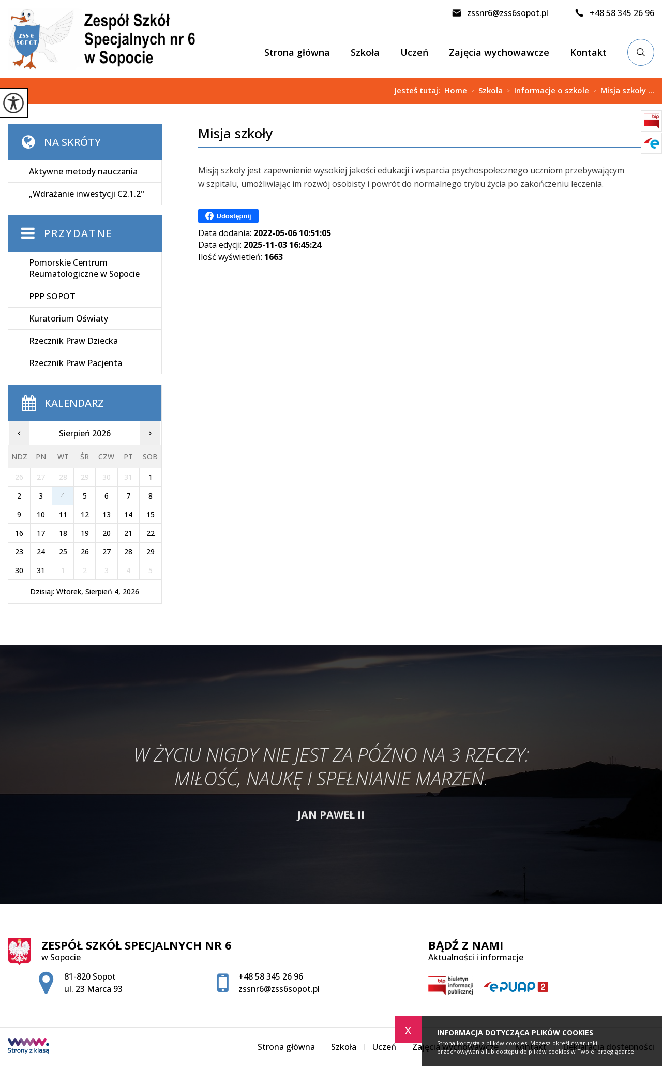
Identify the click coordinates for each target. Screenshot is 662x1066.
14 (128, 514)
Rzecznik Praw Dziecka (73, 340)
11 (63, 514)
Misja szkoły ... (621, 90)
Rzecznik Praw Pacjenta (75, 363)
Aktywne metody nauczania (83, 171)
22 (150, 533)
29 (150, 552)
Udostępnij (228, 216)
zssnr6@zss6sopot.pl (500, 13)
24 (41, 552)
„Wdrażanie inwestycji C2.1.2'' (87, 193)
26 (85, 552)
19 (85, 533)
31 (41, 570)
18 (63, 533)
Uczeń (414, 52)
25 (63, 552)
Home (455, 90)
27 (106, 552)
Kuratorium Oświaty (68, 318)
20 (106, 533)
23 (19, 552)
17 (41, 533)
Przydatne (78, 233)
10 (41, 514)
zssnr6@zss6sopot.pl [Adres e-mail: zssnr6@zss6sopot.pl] (279, 989)
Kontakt (588, 52)
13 (106, 514)
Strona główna (297, 52)
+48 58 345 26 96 (614, 13)
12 (85, 514)
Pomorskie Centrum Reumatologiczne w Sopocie (84, 268)
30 (19, 570)
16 (19, 533)
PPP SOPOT (52, 296)
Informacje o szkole (546, 90)
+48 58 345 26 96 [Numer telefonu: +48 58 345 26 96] (270, 976)
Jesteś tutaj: (419, 90)
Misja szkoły (235, 133)
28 (128, 552)
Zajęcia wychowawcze (499, 52)
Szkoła (365, 52)
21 (128, 533)
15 (150, 514)
